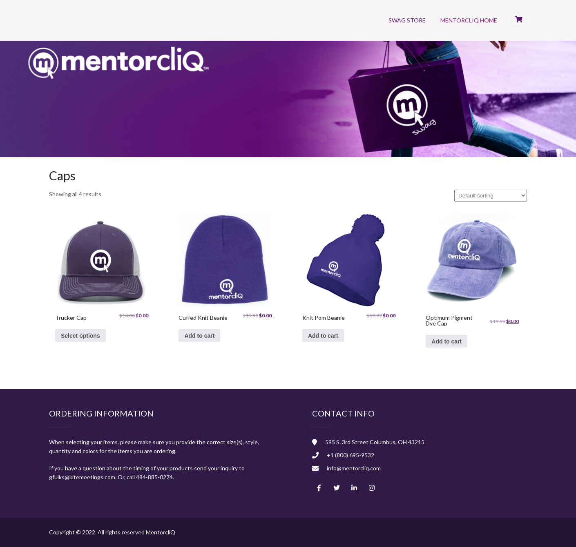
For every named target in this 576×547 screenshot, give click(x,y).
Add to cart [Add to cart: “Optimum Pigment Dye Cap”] (446, 341)
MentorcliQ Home (468, 20)
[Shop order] (490, 196)
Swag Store (407, 20)
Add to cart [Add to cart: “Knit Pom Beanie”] (323, 335)
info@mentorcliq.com (354, 468)
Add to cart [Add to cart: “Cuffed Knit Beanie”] (199, 335)
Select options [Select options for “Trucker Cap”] (80, 335)
